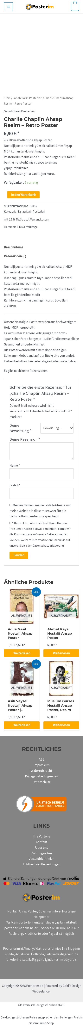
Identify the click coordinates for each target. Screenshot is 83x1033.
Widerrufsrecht (41, 771)
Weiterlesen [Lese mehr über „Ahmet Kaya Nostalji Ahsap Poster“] (61, 653)
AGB (41, 759)
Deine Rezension (25, 439)
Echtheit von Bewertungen (41, 864)
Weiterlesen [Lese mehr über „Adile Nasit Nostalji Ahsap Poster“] (21, 653)
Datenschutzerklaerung (48, 545)
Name (15, 465)
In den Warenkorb (23, 195)
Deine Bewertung (20, 428)
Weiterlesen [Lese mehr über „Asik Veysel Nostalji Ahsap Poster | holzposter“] (21, 725)
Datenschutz (42, 782)
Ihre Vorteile (41, 836)
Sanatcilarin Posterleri (27, 98)
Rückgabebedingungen (41, 776)
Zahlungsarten (41, 853)
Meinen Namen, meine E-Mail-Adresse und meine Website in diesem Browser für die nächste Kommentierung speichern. (41, 511)
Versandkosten (39, 219)
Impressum (41, 765)
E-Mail (15, 485)
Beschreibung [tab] (13, 247)
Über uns (41, 847)
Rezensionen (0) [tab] (15, 256)
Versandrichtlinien (41, 858)
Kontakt (41, 842)
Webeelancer (41, 991)
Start (7, 98)
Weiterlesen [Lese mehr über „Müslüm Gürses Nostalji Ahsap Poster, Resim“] (61, 725)
